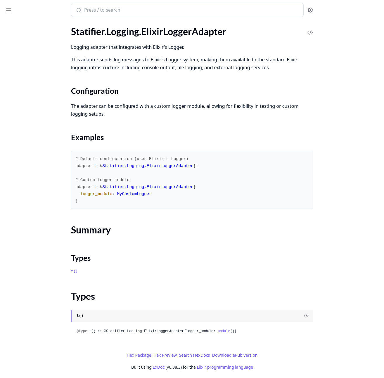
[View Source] (350, 316)
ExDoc (202, 367)
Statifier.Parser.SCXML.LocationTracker (41, 233)
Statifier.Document (23, 80)
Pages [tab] (10, 24)
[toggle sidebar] (80, 9)
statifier (14, 7)
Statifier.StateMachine (26, 272)
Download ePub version (278, 355)
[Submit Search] (122, 10)
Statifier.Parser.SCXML (27, 209)
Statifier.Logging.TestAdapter (33, 201)
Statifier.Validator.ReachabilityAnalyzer (41, 335)
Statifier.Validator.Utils (26, 359)
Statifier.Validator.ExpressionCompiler (41, 312)
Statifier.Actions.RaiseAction (32, 32)
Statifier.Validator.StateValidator (36, 343)
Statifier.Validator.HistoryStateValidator (41, 319)
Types (16, 183)
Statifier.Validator (21, 304)
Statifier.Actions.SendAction (32, 40)
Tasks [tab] (64, 24)
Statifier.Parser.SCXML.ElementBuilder (41, 217)
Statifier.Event (18, 95)
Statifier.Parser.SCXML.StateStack (38, 241)
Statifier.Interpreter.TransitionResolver (41, 135)
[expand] (82, 34)
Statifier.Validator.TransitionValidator (41, 351)
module (267, 331)
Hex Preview (209, 355)
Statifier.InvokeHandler (27, 143)
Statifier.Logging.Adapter (29, 151)
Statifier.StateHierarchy (27, 264)
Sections (18, 169)
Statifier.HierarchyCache (28, 111)
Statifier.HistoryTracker (27, 119)
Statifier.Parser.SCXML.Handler (35, 225)
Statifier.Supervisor (23, 288)
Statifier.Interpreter (23, 127)
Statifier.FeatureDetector (29, 103)
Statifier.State (17, 249)
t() (118, 271)
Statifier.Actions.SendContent (34, 48)
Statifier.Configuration (26, 56)
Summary (19, 176)
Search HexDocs (238, 355)
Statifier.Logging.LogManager (33, 193)
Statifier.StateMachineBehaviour (37, 280)
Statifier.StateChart (23, 256)
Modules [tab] (35, 24)
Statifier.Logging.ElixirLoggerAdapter (41, 159)
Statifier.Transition (22, 296)
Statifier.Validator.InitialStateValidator (41, 327)
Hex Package (182, 355)
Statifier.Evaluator (22, 88)
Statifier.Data (17, 64)
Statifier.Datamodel (23, 72)
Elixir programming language (269, 367)
